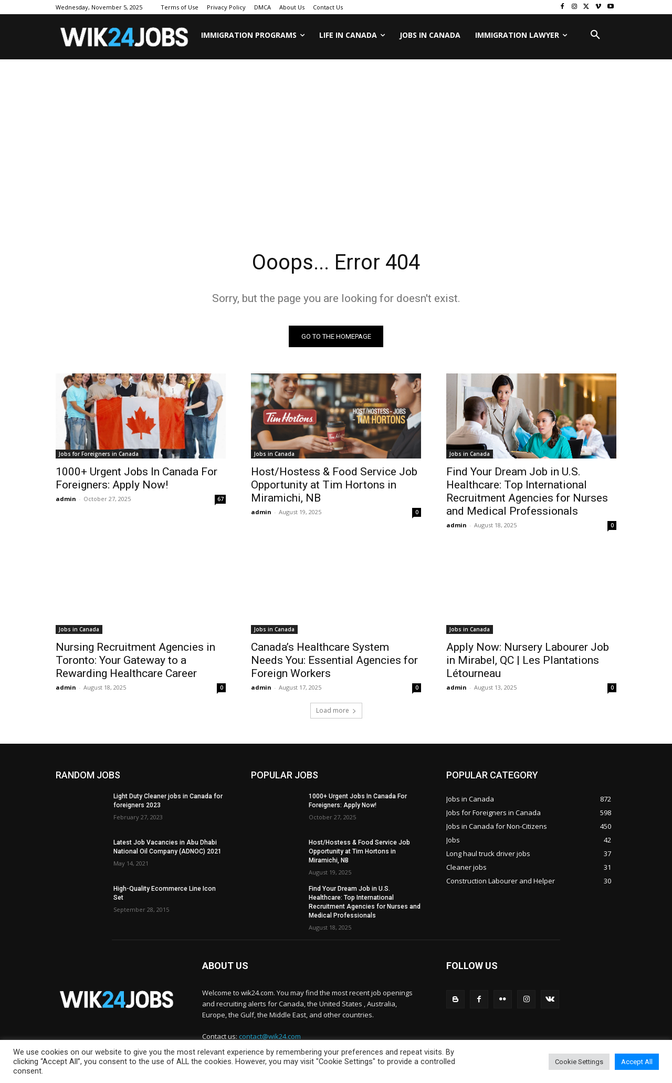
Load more (336, 710)
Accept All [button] (637, 1062)
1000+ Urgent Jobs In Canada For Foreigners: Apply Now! (136, 478)
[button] (595, 35)
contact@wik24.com (270, 1036)
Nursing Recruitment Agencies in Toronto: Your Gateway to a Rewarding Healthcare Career (135, 660)
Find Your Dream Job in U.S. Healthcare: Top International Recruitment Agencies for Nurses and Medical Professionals (527, 491)
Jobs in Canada (274, 453)
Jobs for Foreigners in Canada (99, 453)
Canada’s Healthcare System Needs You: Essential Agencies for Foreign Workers (334, 660)
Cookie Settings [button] (579, 1062)
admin (66, 499)
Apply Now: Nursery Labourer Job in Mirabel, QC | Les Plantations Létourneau (527, 660)
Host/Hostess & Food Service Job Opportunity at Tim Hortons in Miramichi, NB (334, 484)
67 (220, 499)
